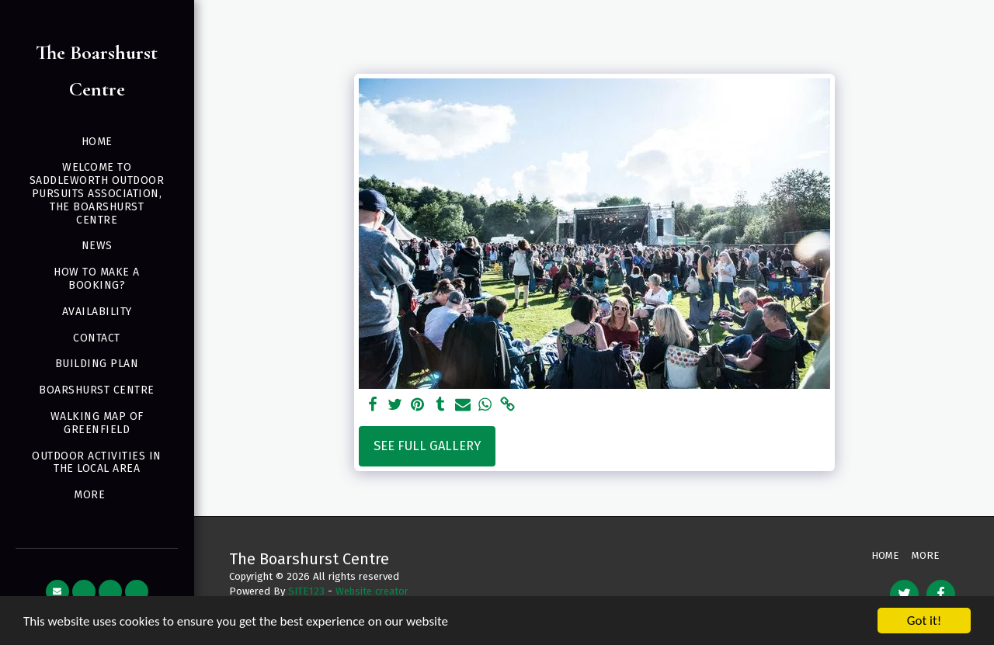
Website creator (371, 591)
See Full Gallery (427, 446)
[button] (57, 591)
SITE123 (306, 591)
